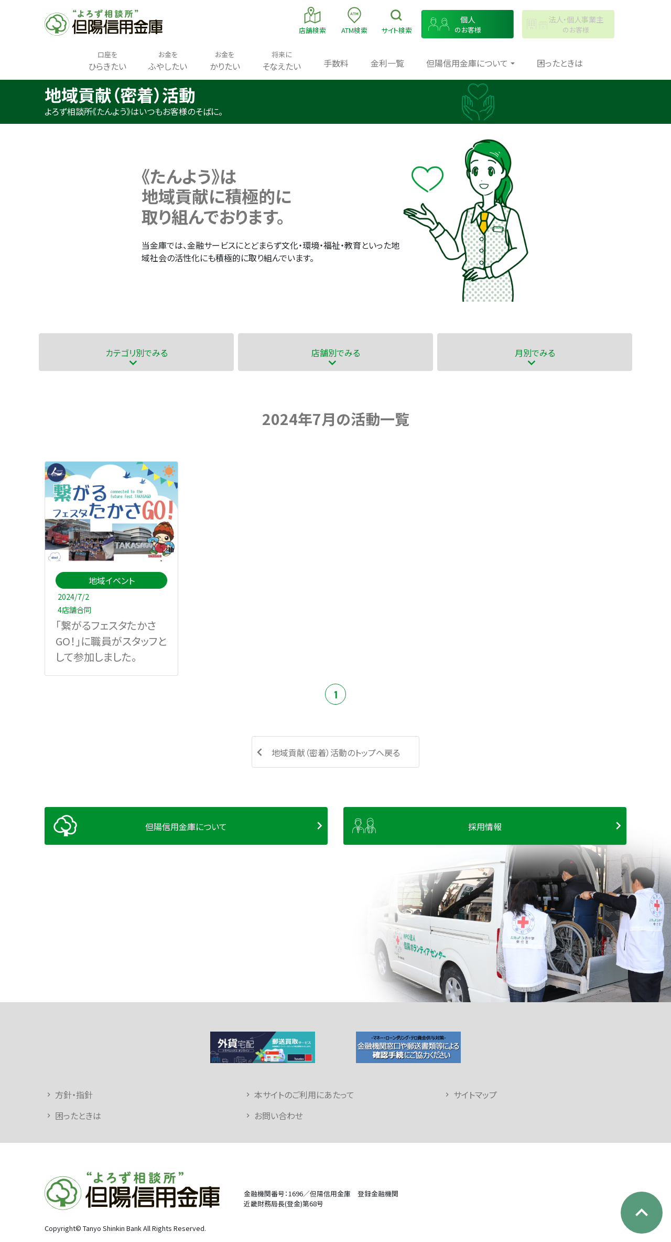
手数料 (336, 63)
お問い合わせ (278, 1115)
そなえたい (281, 60)
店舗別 (335, 352)
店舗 (312, 20)
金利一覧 (387, 63)
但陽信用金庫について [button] (467, 63)
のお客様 (467, 24)
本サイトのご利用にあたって (304, 1094)
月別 (535, 352)
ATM (354, 20)
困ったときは (560, 63)
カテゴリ (136, 352)
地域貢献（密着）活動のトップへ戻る (336, 752)
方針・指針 (74, 1094)
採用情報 (485, 826)
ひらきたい (107, 60)
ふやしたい (167, 60)
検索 (396, 20)
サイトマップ (475, 1094)
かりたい (225, 60)
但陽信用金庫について (186, 826)
